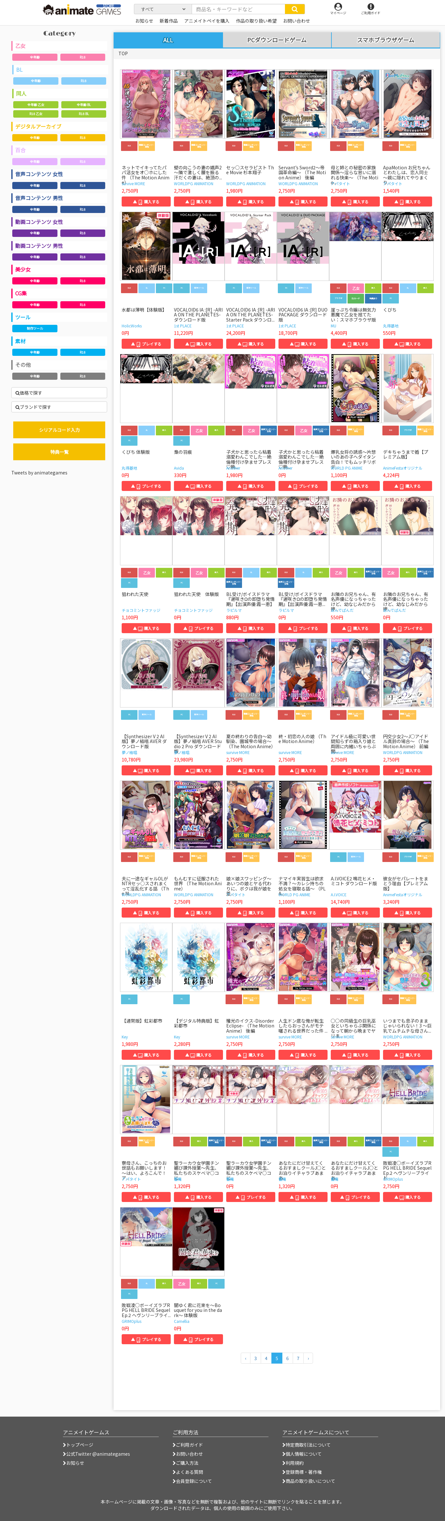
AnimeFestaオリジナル (402, 468)
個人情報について (302, 1454)
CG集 (21, 293)
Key (125, 1036)
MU (333, 325)
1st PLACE (183, 325)
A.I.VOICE (339, 894)
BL (19, 69)
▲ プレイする (146, 343)
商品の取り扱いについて (308, 1481)
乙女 (20, 45)
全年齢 (35, 57)
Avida (179, 468)
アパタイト (340, 183)
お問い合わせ (188, 1454)
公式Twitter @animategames (98, 1454)
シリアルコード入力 (59, 430)
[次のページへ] (308, 1358)
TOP (123, 53)
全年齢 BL (84, 104)
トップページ (78, 1444)
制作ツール (35, 328)
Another (233, 468)
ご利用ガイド (188, 1444)
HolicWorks (132, 325)
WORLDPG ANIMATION (193, 183)
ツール (23, 317)
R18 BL (84, 113)
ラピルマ (234, 610)
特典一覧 (59, 452)
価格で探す (28, 392)
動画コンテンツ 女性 (39, 222)
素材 (20, 341)
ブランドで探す (33, 407)
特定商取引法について (306, 1444)
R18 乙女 (35, 113)
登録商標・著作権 (302, 1472)
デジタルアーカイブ (38, 126)
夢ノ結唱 (129, 752)
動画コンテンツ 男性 (39, 246)
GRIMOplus (393, 1179)
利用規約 (293, 1463)
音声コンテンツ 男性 (39, 198)
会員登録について (192, 1481)
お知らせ (73, 1463)
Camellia (181, 1321)
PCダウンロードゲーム (277, 40)
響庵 (178, 1179)
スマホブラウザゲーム (385, 40)
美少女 (23, 269)
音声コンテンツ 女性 (39, 174)
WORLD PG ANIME (347, 468)
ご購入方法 (185, 1463)
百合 (20, 150)
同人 (21, 93)
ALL (168, 40)
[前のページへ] (245, 1358)
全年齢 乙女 (35, 104)
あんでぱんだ (342, 610)
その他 (23, 364)
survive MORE (133, 183)
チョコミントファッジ (141, 610)
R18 (83, 57)
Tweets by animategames (39, 472)
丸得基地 (391, 325)
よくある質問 (188, 1472)
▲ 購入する (146, 201)
